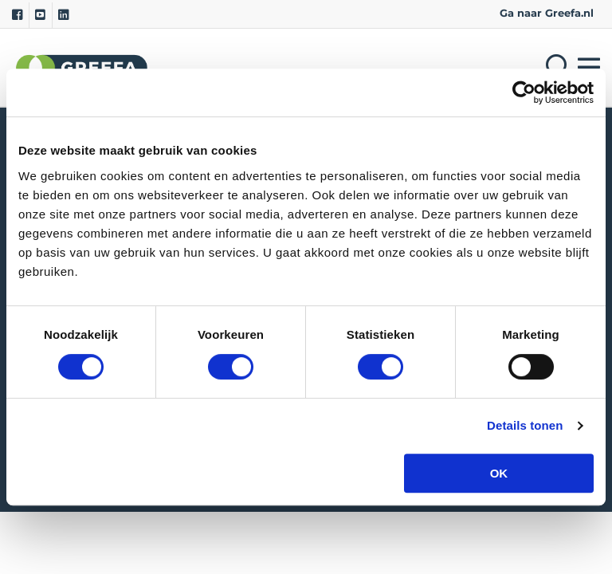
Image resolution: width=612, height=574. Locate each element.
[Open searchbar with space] (555, 67)
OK (499, 473)
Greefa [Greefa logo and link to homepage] (82, 67)
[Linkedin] (63, 15)
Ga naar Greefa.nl (547, 13)
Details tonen (525, 425)
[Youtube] (40, 15)
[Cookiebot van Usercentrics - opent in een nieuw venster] (524, 92)
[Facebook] (17, 15)
